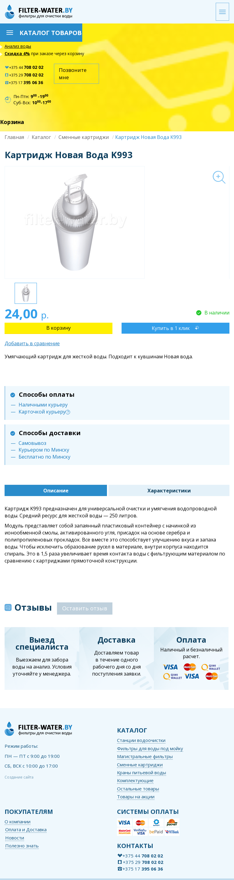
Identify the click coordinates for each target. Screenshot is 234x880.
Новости (14, 838)
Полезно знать (22, 846)
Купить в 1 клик (171, 328)
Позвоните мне (73, 73)
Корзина (12, 122)
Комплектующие (135, 780)
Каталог (41, 137)
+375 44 (24, 67)
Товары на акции (135, 796)
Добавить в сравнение (32, 343)
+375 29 (24, 75)
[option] (117, 222)
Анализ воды (18, 46)
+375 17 (24, 82)
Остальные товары (138, 789)
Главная (14, 137)
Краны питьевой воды (141, 772)
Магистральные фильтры (145, 756)
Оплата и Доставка (26, 829)
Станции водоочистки (141, 740)
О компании (17, 821)
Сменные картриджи (83, 137)
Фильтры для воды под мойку (150, 748)
